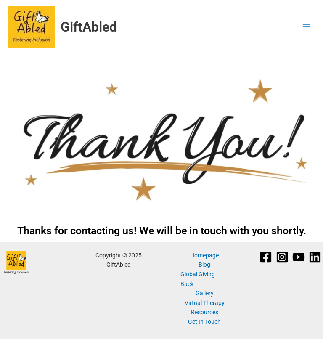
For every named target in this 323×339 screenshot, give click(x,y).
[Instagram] (282, 257)
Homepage (204, 255)
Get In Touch (204, 321)
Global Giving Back (197, 279)
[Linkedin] (315, 257)
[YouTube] (298, 257)
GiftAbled (89, 27)
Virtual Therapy (205, 302)
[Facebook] (265, 257)
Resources (204, 312)
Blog (204, 264)
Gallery (205, 293)
